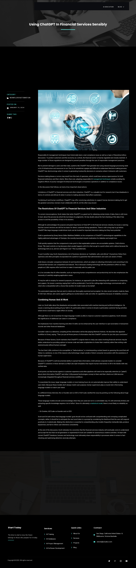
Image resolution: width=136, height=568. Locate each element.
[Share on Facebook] (8, 116)
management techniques (102, 177)
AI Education (111, 5)
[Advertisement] (68, 70)
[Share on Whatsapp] (11, 116)
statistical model (97, 402)
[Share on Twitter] (9, 116)
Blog (125, 5)
